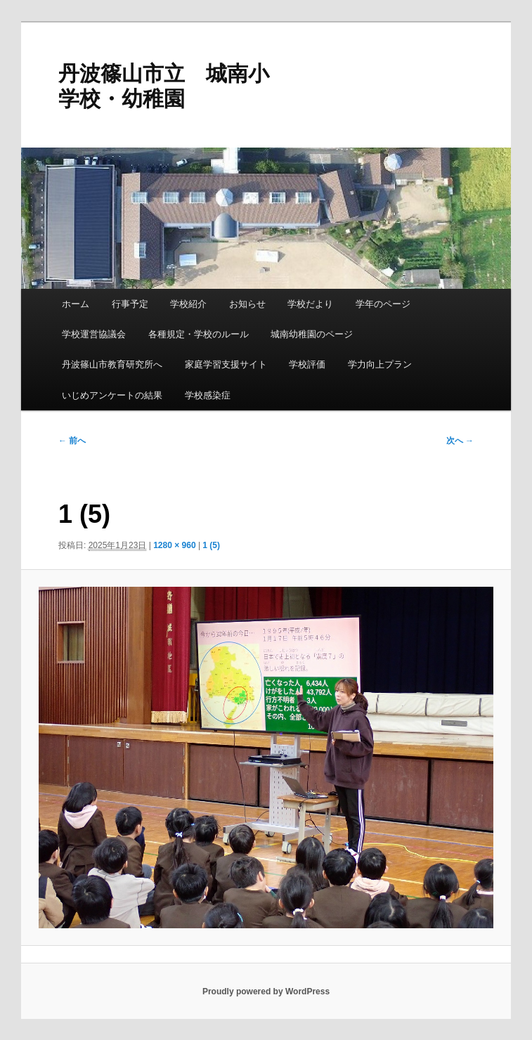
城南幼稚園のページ (312, 334)
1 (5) (211, 545)
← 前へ (72, 441)
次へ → (460, 441)
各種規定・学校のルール (198, 334)
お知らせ (247, 304)
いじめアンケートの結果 (112, 395)
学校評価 (307, 364)
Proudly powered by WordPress (266, 991)
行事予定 (130, 304)
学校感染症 (208, 395)
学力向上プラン (380, 364)
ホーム (75, 304)
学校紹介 (188, 304)
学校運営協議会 (94, 334)
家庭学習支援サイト (226, 364)
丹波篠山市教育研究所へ (112, 364)
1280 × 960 (174, 545)
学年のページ (383, 304)
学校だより (310, 304)
